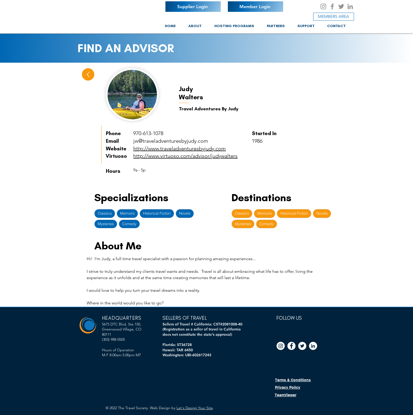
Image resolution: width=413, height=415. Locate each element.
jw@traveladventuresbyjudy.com (170, 141)
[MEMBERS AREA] (333, 17)
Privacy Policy (287, 387)
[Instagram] (323, 6)
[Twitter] (341, 6)
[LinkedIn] (350, 6)
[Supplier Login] (193, 6)
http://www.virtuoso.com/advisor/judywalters (185, 156)
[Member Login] (255, 6)
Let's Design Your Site (194, 408)
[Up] (88, 74)
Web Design (160, 408)
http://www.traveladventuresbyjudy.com (179, 148)
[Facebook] (332, 6)
